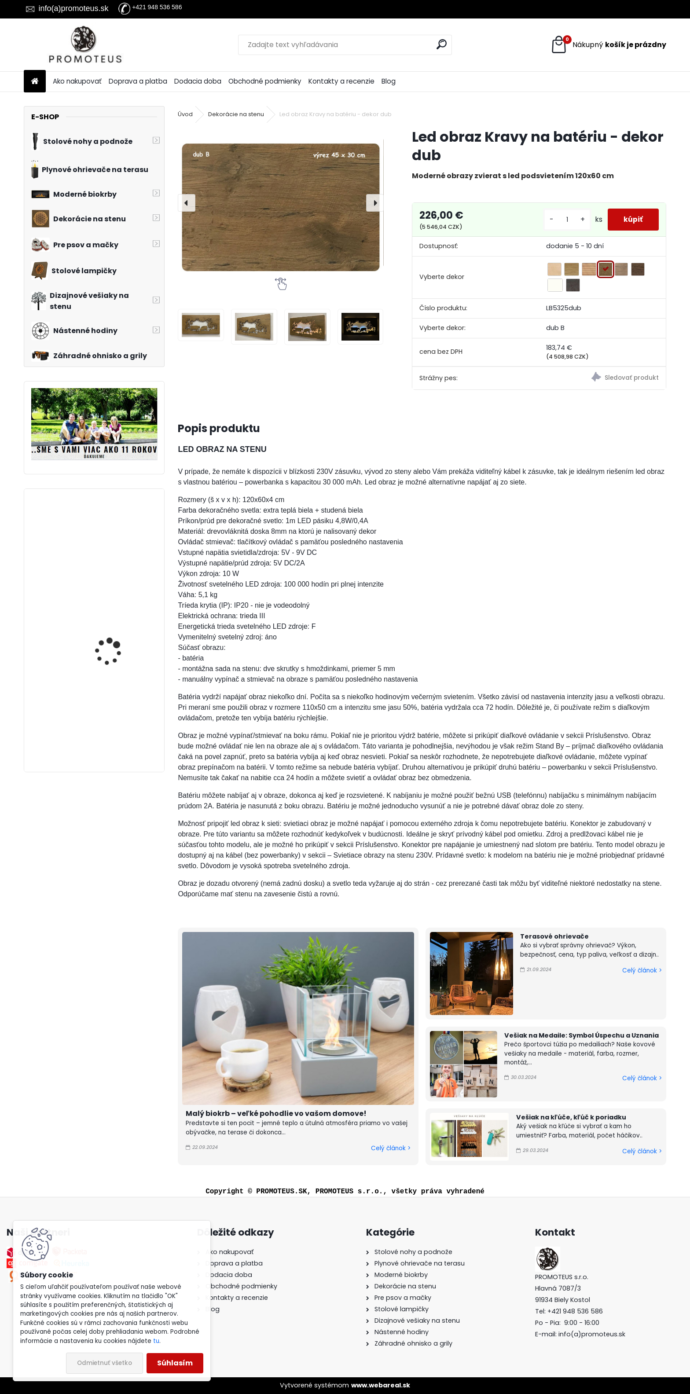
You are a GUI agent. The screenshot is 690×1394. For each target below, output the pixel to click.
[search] (442, 44)
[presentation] (186, 203)
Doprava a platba (138, 81)
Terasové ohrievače (554, 936)
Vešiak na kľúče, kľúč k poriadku (571, 1117)
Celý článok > (391, 1148)
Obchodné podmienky (264, 81)
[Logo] (84, 45)
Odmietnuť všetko (104, 1363)
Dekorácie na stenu (236, 114)
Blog (389, 81)
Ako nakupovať (77, 81)
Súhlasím (175, 1363)
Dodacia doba (197, 81)
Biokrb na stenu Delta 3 (117, 530)
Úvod (185, 114)
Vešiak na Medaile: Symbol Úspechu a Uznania (581, 1035)
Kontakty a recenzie (341, 81)
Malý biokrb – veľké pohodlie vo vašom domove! (276, 1113)
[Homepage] (35, 82)
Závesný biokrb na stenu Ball (119, 627)
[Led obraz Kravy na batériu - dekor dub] (280, 203)
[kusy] (563, 219)
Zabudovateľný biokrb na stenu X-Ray (116, 711)
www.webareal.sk (380, 1385)
